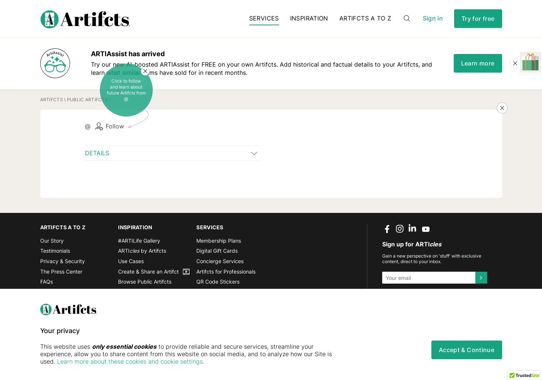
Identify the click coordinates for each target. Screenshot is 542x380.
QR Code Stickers (218, 281)
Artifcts (51, 99)
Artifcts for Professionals (226, 271)
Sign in (433, 18)
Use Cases (131, 261)
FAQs (46, 281)
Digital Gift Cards (217, 251)
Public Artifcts (87, 99)
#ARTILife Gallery (139, 240)
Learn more (478, 63)
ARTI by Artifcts (142, 251)
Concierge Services (220, 261)
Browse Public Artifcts (144, 281)
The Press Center (61, 271)
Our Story (52, 240)
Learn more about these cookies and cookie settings (130, 361)
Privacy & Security (62, 261)
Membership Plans (218, 240)
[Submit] (481, 278)
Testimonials (55, 251)
